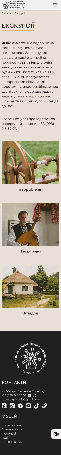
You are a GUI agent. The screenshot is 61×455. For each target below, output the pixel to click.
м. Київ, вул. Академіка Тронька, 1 (23, 391)
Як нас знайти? (12, 441)
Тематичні (30, 251)
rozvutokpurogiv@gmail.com (21, 399)
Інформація (9, 433)
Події (5, 437)
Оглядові (31, 313)
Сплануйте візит (13, 429)
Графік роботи (11, 425)
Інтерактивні (30, 189)
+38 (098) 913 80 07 (14, 395)
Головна (6, 13)
